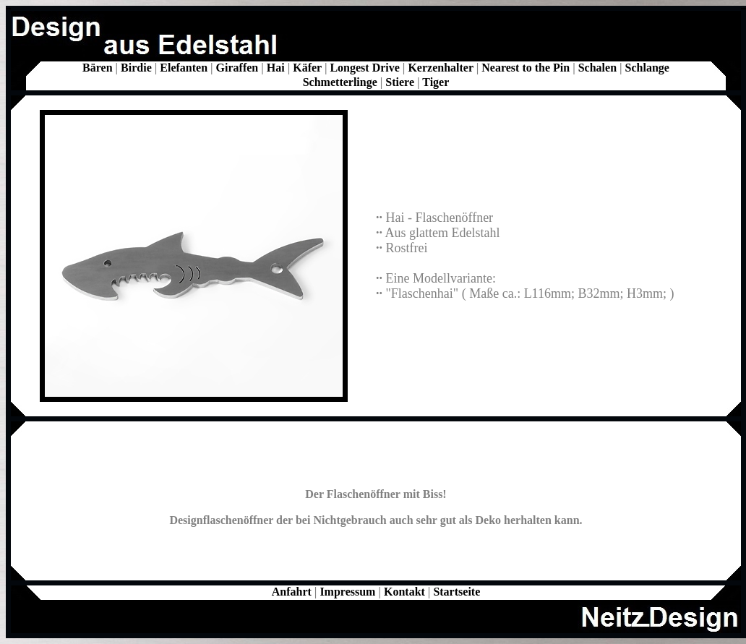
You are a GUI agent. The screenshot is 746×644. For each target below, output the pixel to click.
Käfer (307, 67)
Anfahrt (292, 591)
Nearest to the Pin (525, 67)
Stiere (399, 82)
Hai (276, 67)
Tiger (435, 82)
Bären (97, 67)
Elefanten (183, 67)
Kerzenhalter (440, 67)
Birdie (136, 67)
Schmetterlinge (340, 82)
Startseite (456, 591)
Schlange (647, 67)
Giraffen (237, 67)
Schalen (597, 67)
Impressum (347, 591)
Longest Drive (364, 67)
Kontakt (404, 591)
